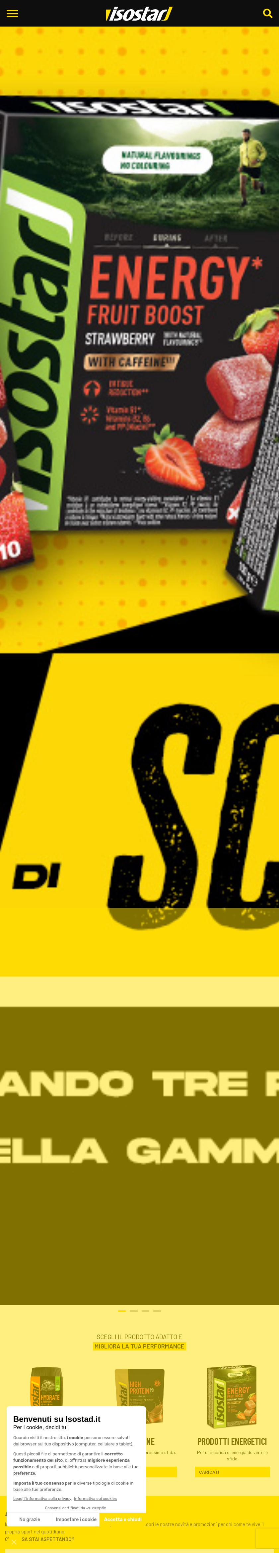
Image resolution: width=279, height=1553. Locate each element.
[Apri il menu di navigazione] (12, 13)
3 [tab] (145, 1311)
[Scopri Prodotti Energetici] (232, 1395)
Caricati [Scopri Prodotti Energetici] (209, 1472)
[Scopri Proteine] (139, 1395)
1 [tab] (122, 1311)
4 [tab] (157, 1311)
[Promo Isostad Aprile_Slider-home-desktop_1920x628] (139, 652)
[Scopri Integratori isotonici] (46, 1395)
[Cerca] (267, 14)
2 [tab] (133, 1311)
